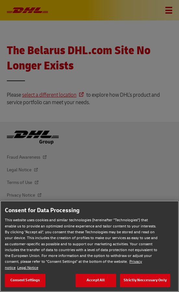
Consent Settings (25, 280)
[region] (89, 246)
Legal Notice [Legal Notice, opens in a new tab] (27, 267)
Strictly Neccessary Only (145, 280)
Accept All (96, 280)
